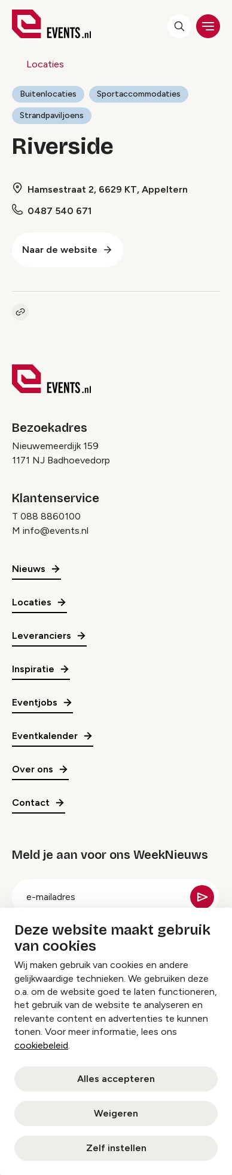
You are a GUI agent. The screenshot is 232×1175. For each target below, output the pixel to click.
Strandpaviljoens (52, 115)
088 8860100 (50, 516)
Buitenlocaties (48, 94)
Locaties (45, 64)
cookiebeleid (41, 1045)
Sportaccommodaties (139, 94)
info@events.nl (55, 530)
